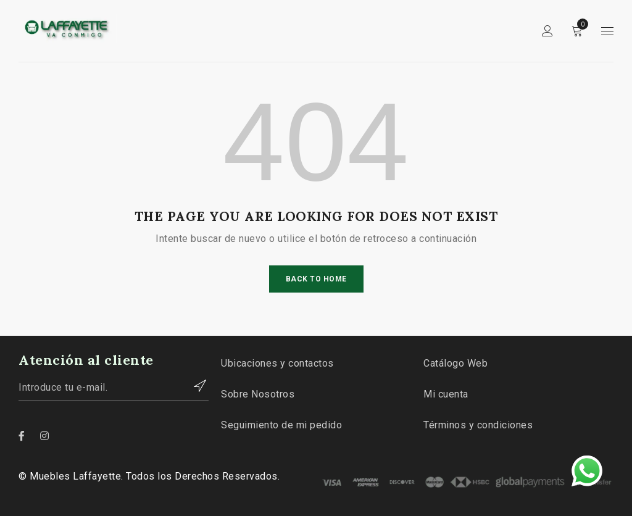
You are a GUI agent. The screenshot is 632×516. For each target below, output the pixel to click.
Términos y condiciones (478, 425)
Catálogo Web (455, 363)
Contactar (193, 385)
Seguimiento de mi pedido (281, 425)
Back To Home (316, 279)
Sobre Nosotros (257, 394)
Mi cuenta (445, 394)
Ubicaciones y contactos (277, 363)
